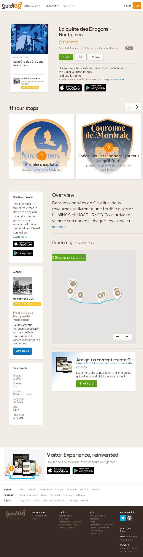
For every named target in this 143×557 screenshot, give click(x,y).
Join (137, 5)
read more (19, 268)
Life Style (73, 500)
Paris (22, 489)
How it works (65, 515)
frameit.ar (125, 529)
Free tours (68, 495)
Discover (52, 5)
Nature (114, 48)
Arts (87, 48)
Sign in (127, 5)
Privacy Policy (96, 530)
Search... (71, 5)
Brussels (84, 489)
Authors (36, 518)
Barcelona (72, 489)
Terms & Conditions (99, 527)
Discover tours (39, 515)
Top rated (55, 495)
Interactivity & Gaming (70, 521)
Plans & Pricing (66, 527)
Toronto (95, 489)
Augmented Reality (69, 524)
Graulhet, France (21, 57)
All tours (80, 495)
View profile (22, 276)
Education (95, 518)
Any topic (25, 500)
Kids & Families (100, 48)
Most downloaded (29, 495)
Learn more (117, 79)
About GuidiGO (97, 515)
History (36, 500)
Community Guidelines (101, 524)
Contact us (95, 533)
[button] (60, 285)
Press (92, 521)
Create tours (32, 5)
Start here (86, 383)
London (32, 489)
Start (66, 57)
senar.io (124, 520)
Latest (44, 495)
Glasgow (59, 489)
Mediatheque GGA (30, 78)
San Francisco (45, 489)
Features (63, 518)
